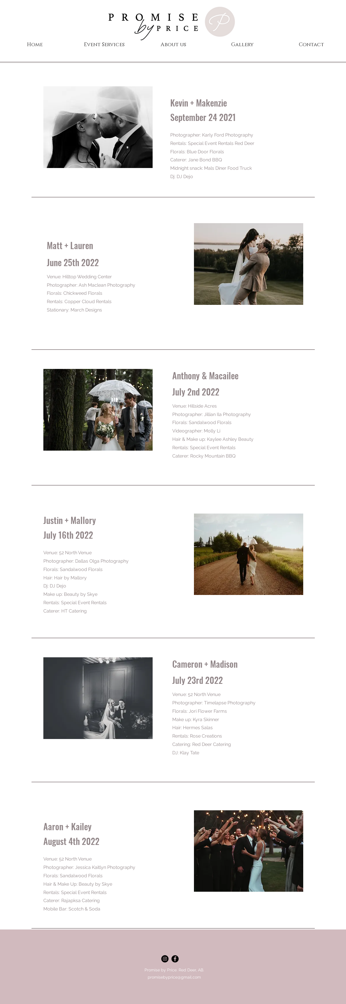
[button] (242, 44)
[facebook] (175, 958)
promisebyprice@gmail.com (174, 977)
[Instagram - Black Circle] (165, 958)
